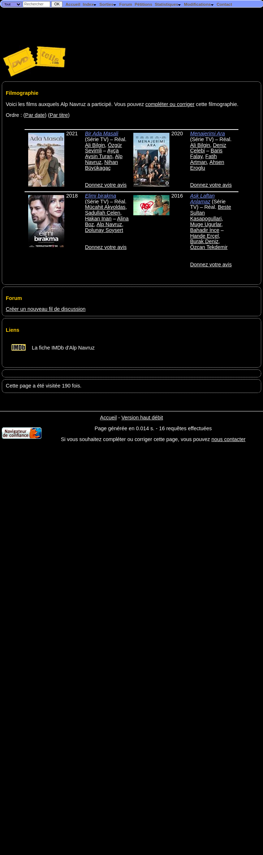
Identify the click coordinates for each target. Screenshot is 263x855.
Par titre (59, 115)
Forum (125, 4)
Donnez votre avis (105, 185)
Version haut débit (142, 417)
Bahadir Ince (204, 230)
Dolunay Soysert (104, 230)
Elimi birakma (100, 196)
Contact (224, 4)
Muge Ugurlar (205, 224)
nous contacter (228, 439)
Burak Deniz (204, 241)
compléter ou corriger (169, 104)
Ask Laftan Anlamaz (202, 198)
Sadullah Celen (102, 213)
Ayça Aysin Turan (101, 153)
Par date (35, 115)
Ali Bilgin (95, 145)
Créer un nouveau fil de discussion (46, 309)
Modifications (199, 4)
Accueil (72, 4)
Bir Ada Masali (101, 133)
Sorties (108, 4)
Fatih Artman (203, 159)
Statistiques (168, 4)
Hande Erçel (204, 236)
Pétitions (143, 4)
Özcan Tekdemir (209, 247)
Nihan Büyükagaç (101, 165)
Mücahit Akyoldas (105, 207)
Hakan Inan (98, 218)
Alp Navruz (109, 224)
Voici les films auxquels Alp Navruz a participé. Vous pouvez (75, 104)
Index (90, 4)
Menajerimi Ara (207, 133)
